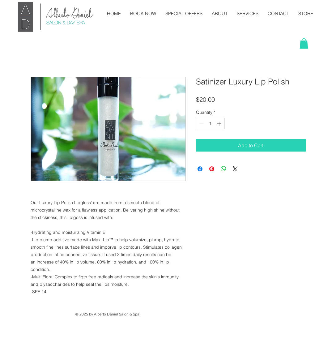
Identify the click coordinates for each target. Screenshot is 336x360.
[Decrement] (201, 123)
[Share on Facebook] (200, 169)
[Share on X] (235, 169)
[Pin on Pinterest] (211, 169)
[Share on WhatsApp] (223, 169)
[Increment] (219, 123)
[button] (304, 43)
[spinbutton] (210, 123)
